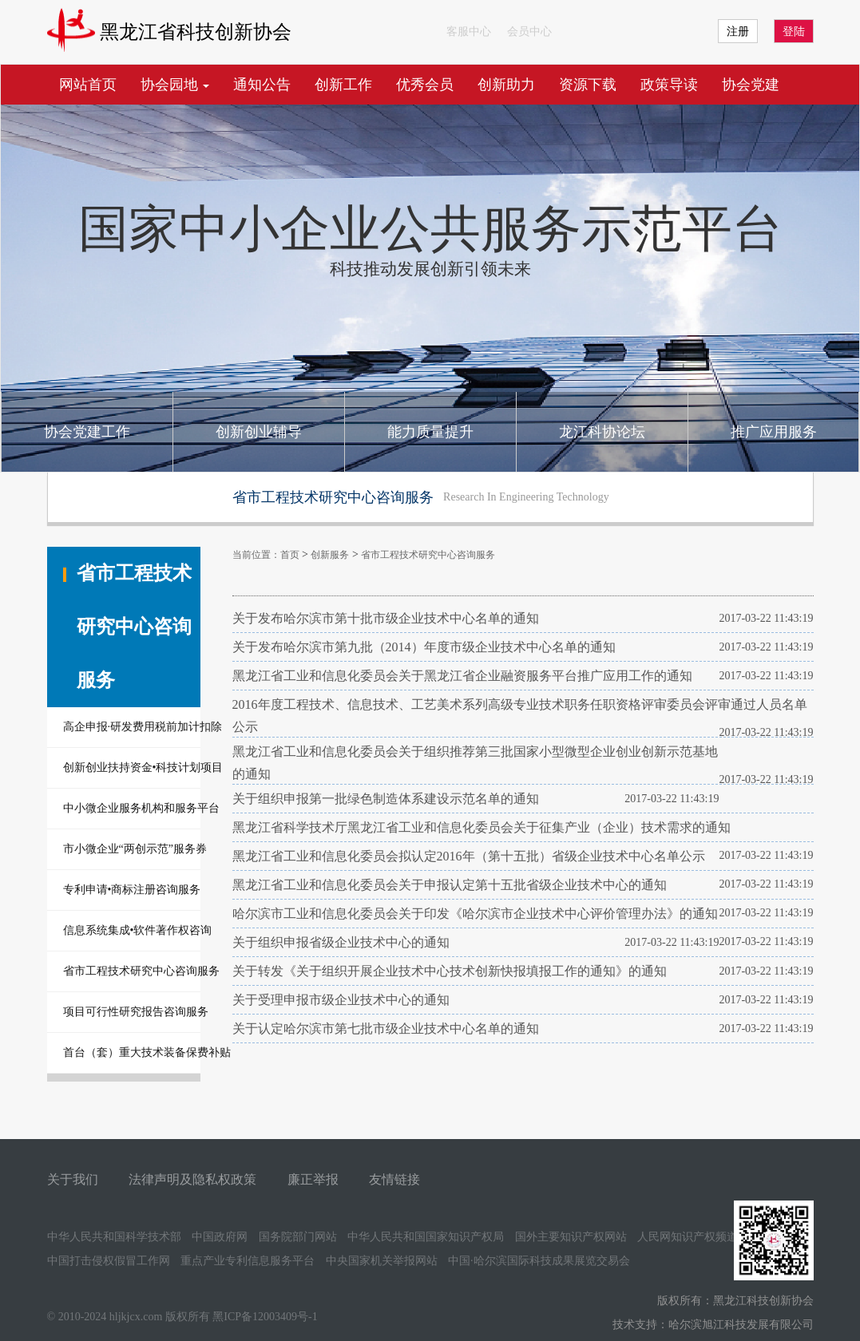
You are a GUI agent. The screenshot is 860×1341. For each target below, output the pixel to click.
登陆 (794, 32)
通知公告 (262, 85)
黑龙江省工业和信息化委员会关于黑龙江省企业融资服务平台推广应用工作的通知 (462, 675)
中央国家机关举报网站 (382, 1261)
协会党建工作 (87, 432)
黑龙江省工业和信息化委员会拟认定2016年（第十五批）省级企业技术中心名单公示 (468, 856)
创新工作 (343, 85)
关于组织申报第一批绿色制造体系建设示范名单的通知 (385, 798)
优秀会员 (425, 85)
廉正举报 (313, 1179)
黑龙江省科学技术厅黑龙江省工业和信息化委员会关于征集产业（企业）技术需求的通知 (481, 827)
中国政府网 (220, 1237)
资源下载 (587, 85)
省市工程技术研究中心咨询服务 (131, 971)
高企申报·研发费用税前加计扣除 (131, 727)
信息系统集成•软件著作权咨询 (131, 930)
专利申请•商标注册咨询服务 (131, 890)
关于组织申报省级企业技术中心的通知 (341, 942)
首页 (289, 554)
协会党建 (750, 85)
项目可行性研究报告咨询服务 (131, 1012)
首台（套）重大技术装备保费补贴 (131, 1052)
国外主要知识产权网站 (571, 1237)
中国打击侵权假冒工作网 (108, 1261)
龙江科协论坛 (602, 432)
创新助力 (506, 85)
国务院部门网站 (298, 1237)
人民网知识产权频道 (687, 1237)
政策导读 (669, 85)
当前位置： (256, 554)
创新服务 (330, 554)
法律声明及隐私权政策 (192, 1179)
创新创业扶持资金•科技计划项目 (131, 767)
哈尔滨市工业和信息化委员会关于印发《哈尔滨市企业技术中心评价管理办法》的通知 (475, 913)
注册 (738, 32)
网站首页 (88, 85)
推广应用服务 (774, 432)
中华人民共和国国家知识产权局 (425, 1237)
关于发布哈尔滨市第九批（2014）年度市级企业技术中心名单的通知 (424, 647)
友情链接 (394, 1179)
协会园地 (175, 85)
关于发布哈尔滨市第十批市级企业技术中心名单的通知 (385, 618)
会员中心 (529, 32)
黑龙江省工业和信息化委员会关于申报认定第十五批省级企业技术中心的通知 (449, 885)
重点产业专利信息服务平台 (247, 1261)
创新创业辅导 (259, 432)
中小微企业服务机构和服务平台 (131, 808)
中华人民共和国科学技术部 (114, 1237)
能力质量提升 (430, 432)
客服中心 (468, 32)
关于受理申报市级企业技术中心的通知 (341, 1000)
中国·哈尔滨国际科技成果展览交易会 (539, 1261)
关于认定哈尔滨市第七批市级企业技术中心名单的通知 (385, 1028)
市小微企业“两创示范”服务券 (131, 849)
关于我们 (72, 1179)
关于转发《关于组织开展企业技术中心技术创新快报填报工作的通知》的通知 (449, 971)
